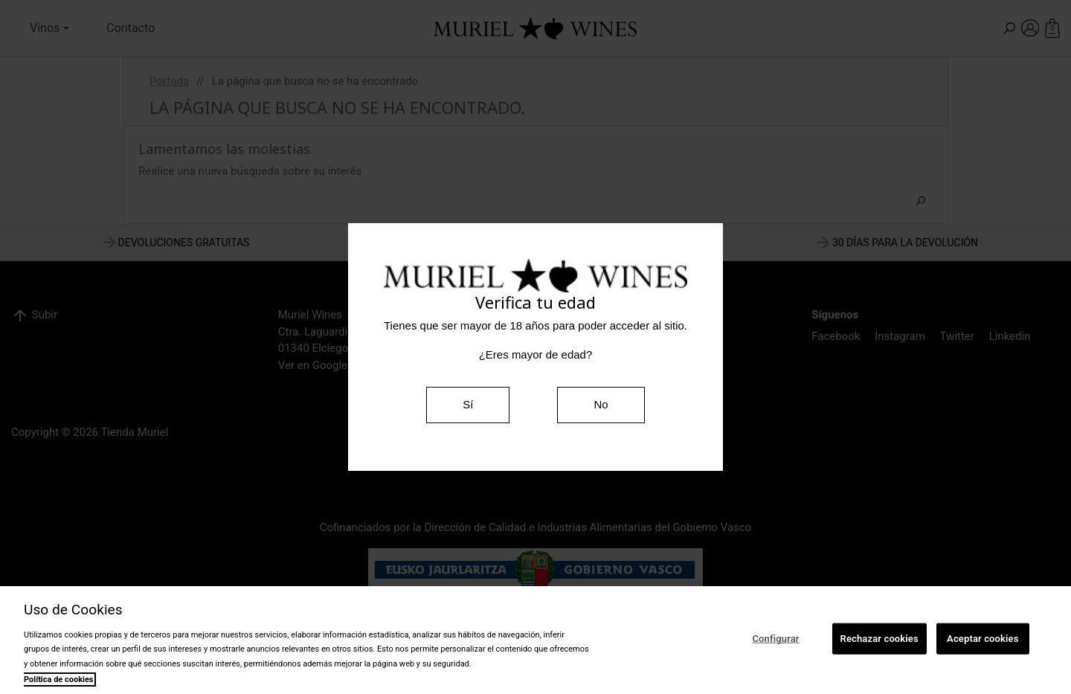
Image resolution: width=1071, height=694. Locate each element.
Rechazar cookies (879, 638)
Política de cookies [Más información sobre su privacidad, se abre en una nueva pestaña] (59, 679)
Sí (468, 404)
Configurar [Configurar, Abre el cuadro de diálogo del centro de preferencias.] (775, 638)
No (601, 404)
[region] (535, 640)
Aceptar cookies (982, 638)
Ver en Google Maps (328, 365)
